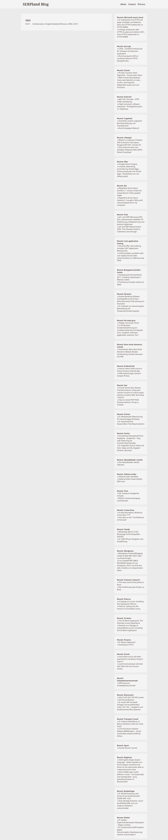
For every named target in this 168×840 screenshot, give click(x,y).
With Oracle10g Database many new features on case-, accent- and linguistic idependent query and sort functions (129, 82)
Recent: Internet (124, 97)
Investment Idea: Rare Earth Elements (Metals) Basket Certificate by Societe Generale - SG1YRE (130, 353)
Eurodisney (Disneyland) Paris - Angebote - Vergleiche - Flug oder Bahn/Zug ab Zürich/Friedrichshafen (130, 439)
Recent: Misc (122, 161)
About (123, 4)
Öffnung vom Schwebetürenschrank (126, 684)
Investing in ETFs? (126, 644)
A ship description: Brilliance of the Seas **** (129, 513)
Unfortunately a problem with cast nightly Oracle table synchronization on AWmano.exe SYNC (130, 257)
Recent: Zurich (123, 654)
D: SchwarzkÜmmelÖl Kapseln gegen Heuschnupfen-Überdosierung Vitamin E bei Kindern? (130, 831)
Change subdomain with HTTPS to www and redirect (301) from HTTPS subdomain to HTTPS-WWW (130, 33)
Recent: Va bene (124, 618)
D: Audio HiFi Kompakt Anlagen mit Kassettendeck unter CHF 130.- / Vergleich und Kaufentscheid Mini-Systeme (130, 706)
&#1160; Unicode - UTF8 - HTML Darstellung (128, 100)
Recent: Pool (122, 214)
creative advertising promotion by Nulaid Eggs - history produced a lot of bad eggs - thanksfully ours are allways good (129, 171)
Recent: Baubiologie (126, 791)
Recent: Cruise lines (125, 510)
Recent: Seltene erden (126, 474)
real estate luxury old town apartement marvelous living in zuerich (130, 659)
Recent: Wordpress (125, 551)
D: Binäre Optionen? (127, 642)
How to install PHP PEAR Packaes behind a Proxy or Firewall (128, 402)
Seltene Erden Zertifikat (128, 476)
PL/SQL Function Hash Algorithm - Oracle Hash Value (129, 74)
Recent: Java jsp (124, 46)
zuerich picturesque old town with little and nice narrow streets (130, 666)
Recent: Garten (123, 414)
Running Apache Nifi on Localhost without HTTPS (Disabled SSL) (127, 58)
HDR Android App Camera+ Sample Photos (129, 374)
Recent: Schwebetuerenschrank (127, 679)
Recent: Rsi (122, 185)
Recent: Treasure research (128, 580)
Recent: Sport (123, 745)
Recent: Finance (124, 640)
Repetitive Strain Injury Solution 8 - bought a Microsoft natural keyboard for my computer (130, 201)
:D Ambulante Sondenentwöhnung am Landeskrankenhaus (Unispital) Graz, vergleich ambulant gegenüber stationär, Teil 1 (130, 330)
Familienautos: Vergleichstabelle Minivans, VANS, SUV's (55, 24)
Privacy (141, 4)
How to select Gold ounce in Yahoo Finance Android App (129, 369)
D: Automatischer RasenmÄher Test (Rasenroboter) (130, 422)
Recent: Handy (123, 529)
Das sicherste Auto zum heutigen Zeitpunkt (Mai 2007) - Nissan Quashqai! (130, 149)
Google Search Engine (128, 164)
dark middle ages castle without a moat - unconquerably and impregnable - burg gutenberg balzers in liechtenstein (130, 777)
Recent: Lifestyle (124, 137)
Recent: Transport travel (127, 719)
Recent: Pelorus (124, 599)
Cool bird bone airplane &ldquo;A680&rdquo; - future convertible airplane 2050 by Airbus (129, 732)
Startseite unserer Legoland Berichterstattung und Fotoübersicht (129, 123)
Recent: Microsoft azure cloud (130, 17)
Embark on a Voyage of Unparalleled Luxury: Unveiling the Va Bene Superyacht (130, 628)
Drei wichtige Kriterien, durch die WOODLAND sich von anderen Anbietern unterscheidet (130, 804)
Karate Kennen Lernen (128, 748)
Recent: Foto (122, 491)
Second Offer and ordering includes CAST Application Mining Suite (129, 248)
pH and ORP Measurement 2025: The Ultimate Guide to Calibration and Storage (129, 229)
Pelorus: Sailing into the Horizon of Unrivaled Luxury (128, 607)
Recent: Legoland (124, 118)
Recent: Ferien (123, 433)
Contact (132, 4)
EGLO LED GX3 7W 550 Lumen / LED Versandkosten (130, 698)
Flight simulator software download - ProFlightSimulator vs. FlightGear (129, 106)
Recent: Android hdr (126, 366)
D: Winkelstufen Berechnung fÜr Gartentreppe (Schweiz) (130, 417)
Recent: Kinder (123, 817)
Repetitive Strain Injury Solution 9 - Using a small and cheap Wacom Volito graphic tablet (129, 192)
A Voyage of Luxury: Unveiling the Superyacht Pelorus (130, 602)
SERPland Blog (36, 4)
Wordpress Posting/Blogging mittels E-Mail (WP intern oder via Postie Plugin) (130, 555)
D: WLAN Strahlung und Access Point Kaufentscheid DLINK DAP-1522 (128, 796)
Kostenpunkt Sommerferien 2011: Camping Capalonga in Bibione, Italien (129, 277)
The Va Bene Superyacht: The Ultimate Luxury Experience (130, 621)
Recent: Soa (122, 385)
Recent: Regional (124, 757)
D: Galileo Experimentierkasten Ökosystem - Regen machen (130, 822)
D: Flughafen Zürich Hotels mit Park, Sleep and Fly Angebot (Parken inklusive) (130, 448)
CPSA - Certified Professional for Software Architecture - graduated (129, 51)
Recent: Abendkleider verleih (129, 460)
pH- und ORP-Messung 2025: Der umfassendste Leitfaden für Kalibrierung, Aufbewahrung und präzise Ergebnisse (130, 221)
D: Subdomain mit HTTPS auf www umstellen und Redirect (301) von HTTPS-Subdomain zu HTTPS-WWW (130, 23)
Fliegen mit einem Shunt (129, 323)
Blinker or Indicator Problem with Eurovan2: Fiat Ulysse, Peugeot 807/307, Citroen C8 (129, 142)
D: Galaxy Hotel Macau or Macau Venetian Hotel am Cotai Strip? (130, 724)
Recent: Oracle (123, 70)
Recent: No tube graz (126, 320)
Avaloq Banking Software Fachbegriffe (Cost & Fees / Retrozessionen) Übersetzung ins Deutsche (130, 300)
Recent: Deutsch (124, 294)
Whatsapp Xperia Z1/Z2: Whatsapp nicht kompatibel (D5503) (128, 534)
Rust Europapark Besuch (129, 128)
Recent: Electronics (125, 695)
